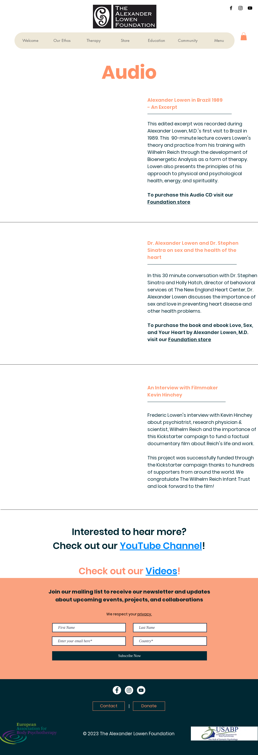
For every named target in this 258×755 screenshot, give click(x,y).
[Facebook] (231, 8)
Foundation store (168, 202)
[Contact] (109, 706)
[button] (243, 36)
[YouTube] (250, 8)
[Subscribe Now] (129, 655)
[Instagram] (240, 8)
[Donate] (149, 706)
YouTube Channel (161, 545)
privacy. (144, 614)
